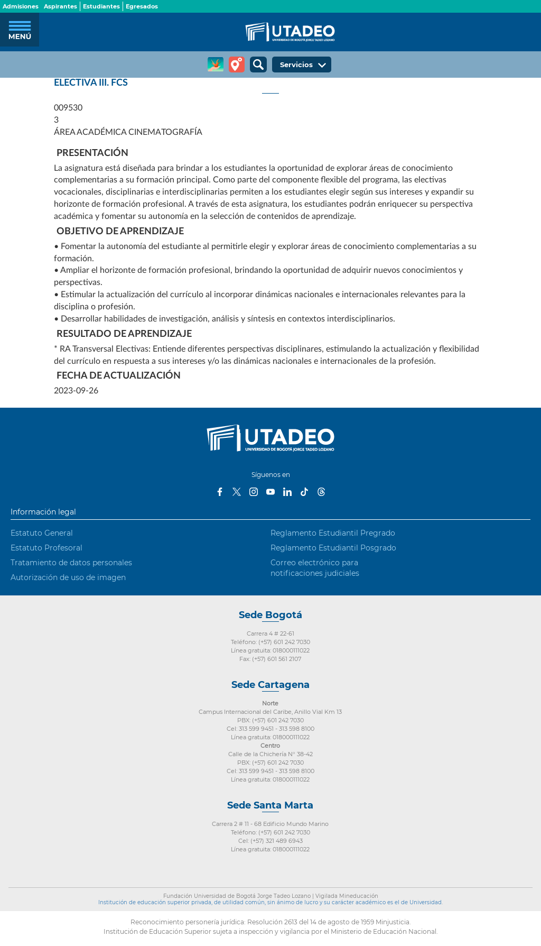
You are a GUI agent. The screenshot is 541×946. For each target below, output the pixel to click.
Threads (321, 492)
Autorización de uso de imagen (68, 577)
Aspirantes (60, 6)
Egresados (142, 6)
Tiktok (304, 492)
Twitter (236, 492)
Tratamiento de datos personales (71, 562)
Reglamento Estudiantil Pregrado (332, 533)
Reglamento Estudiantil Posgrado (333, 548)
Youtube (270, 492)
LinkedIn (287, 492)
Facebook (220, 492)
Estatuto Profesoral (46, 548)
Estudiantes (101, 6)
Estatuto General (42, 533)
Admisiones (21, 6)
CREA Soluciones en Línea (215, 64)
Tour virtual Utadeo (237, 64)
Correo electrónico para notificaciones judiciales (314, 568)
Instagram (253, 492)
